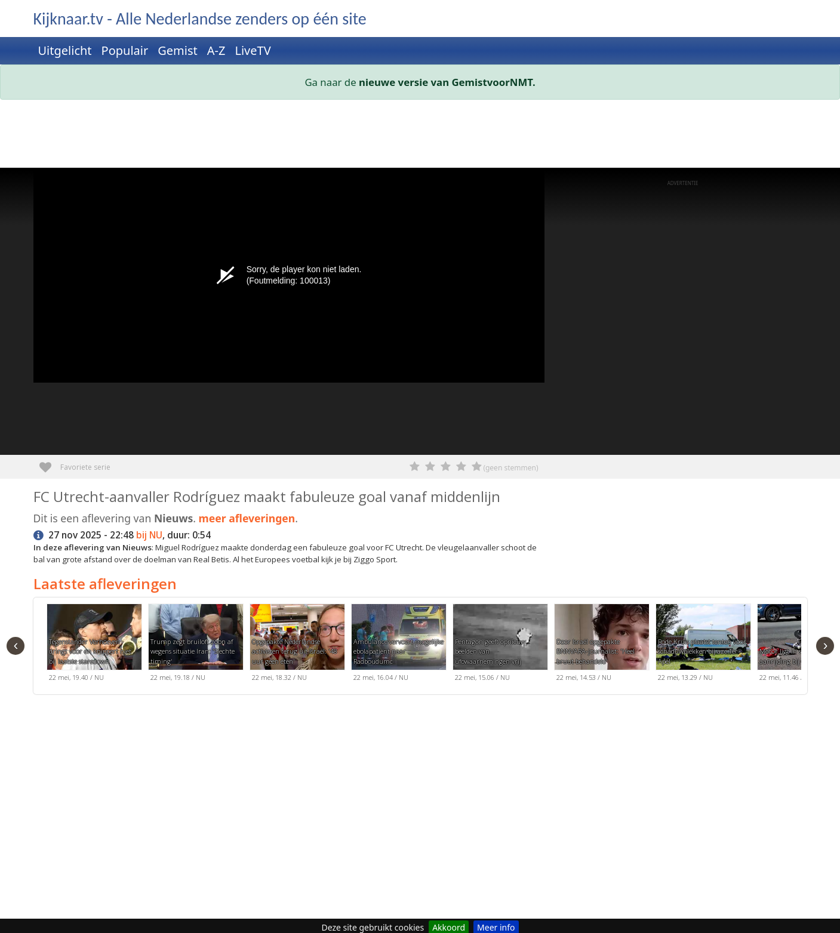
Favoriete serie (49, 462)
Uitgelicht (65, 50)
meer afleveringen (247, 518)
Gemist (178, 50)
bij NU (149, 535)
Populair (125, 50)
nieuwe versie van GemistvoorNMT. (447, 82)
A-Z (216, 50)
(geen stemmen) (510, 468)
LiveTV (252, 50)
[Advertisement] (391, 136)
